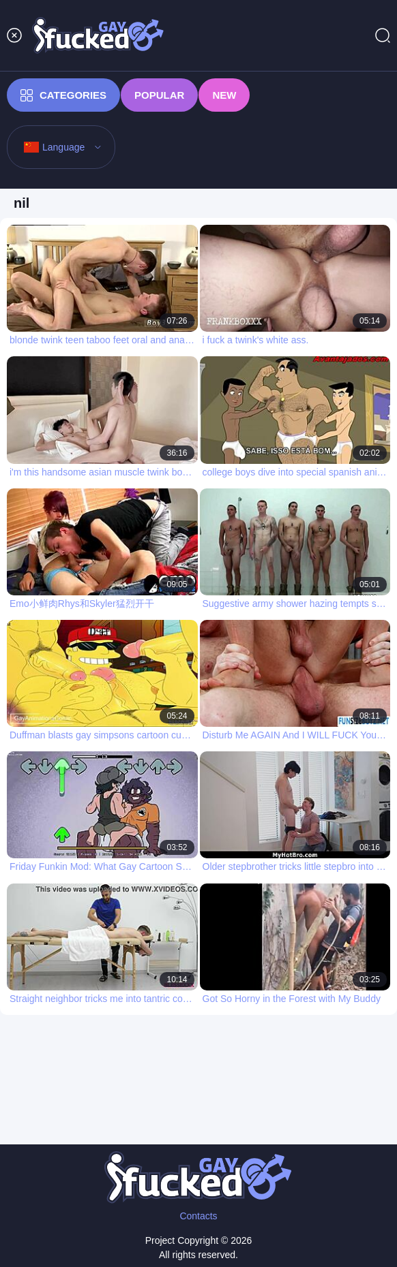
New (224, 95)
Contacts (198, 1215)
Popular (159, 95)
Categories (63, 95)
